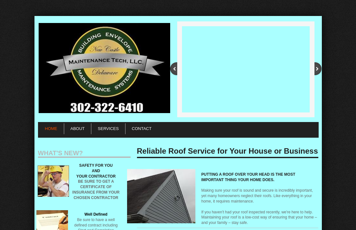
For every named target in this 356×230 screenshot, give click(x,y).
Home (51, 128)
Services (108, 128)
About (78, 128)
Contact (142, 128)
